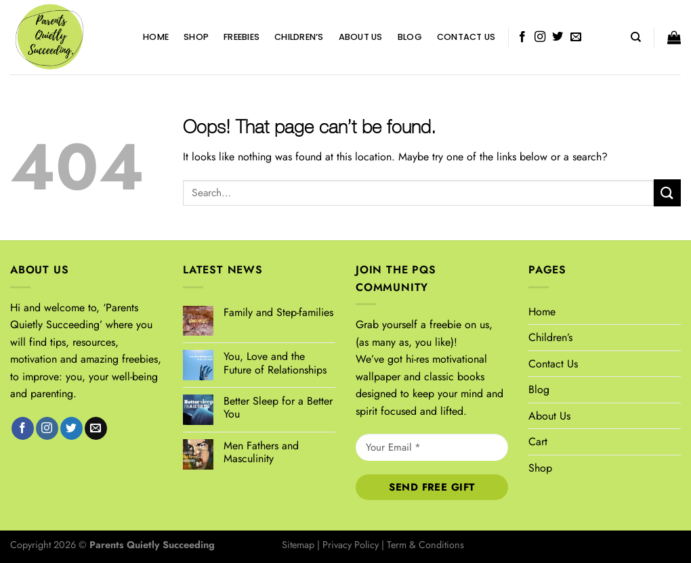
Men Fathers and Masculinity (261, 452)
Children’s (299, 37)
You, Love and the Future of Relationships (275, 363)
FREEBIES (241, 37)
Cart (537, 441)
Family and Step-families (278, 312)
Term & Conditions (425, 544)
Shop (196, 37)
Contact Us (466, 37)
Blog (410, 37)
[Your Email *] (432, 447)
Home (156, 37)
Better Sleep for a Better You (278, 407)
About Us (361, 37)
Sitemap (298, 544)
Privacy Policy (350, 544)
